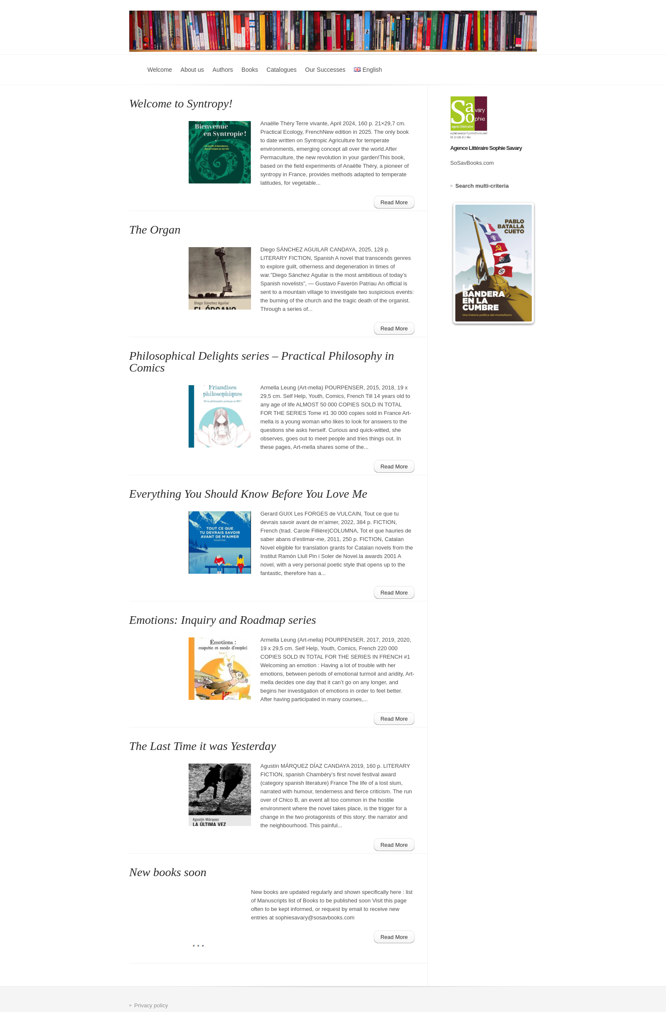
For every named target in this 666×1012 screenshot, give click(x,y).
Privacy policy (151, 1005)
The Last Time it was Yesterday (202, 746)
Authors (222, 69)
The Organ (155, 229)
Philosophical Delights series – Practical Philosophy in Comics (261, 361)
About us (192, 69)
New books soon (167, 872)
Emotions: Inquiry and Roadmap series (222, 619)
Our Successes (325, 69)
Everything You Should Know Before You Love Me (248, 493)
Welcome (159, 69)
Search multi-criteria (482, 186)
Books (250, 69)
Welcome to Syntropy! (181, 103)
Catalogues (282, 69)
